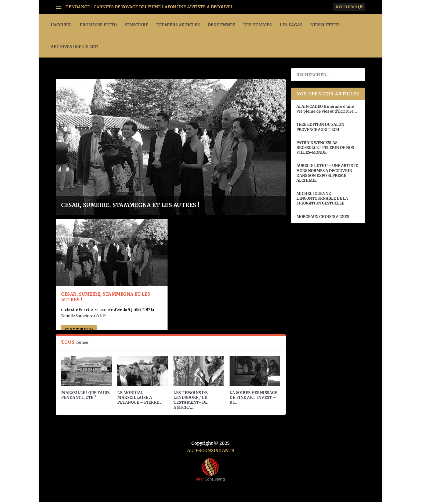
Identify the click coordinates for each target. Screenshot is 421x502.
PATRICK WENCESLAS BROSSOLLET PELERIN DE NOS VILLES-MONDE (325, 147)
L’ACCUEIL (61, 24)
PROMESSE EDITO (98, 24)
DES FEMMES (221, 24)
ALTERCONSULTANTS (210, 450)
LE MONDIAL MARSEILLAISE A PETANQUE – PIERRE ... (140, 397)
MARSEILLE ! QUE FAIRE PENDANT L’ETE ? (85, 395)
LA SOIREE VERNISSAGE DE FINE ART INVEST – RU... (253, 397)
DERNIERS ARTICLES (178, 24)
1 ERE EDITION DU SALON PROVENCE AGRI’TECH (320, 127)
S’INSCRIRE (136, 24)
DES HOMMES (257, 24)
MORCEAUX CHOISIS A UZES (322, 216)
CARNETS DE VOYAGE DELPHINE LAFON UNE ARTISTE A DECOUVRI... (165, 6)
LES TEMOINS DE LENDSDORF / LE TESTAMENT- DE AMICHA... (190, 400)
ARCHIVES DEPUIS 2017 (74, 46)
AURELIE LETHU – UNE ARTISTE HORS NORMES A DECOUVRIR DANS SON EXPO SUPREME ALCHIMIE (327, 173)
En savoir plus (78, 329)
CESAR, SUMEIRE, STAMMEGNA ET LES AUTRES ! (130, 205)
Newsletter (325, 24)
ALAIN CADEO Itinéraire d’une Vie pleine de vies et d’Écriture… (327, 109)
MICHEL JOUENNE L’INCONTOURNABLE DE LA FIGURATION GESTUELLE (322, 198)
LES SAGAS (291, 24)
